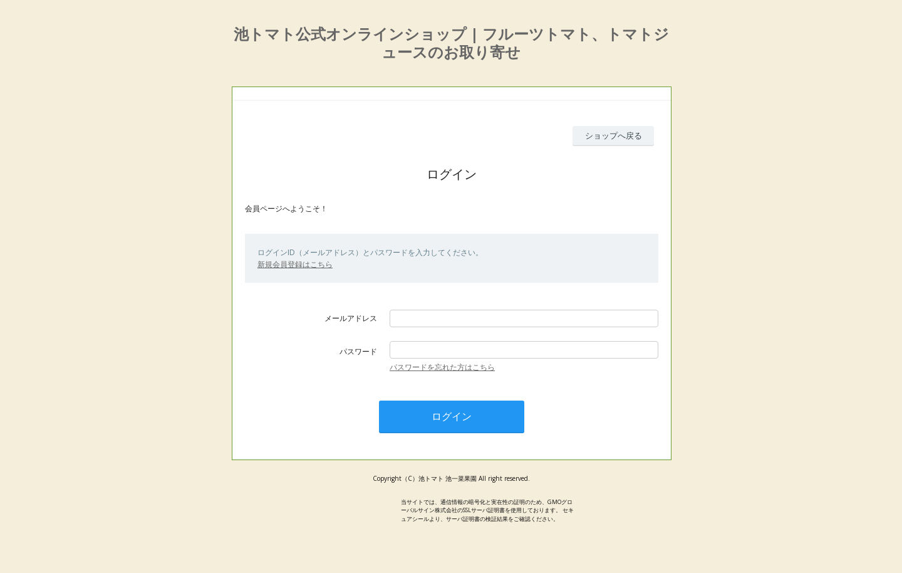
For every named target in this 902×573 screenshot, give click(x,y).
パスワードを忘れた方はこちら (442, 367)
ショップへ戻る (613, 135)
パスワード (358, 351)
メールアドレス (350, 318)
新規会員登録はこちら (295, 264)
